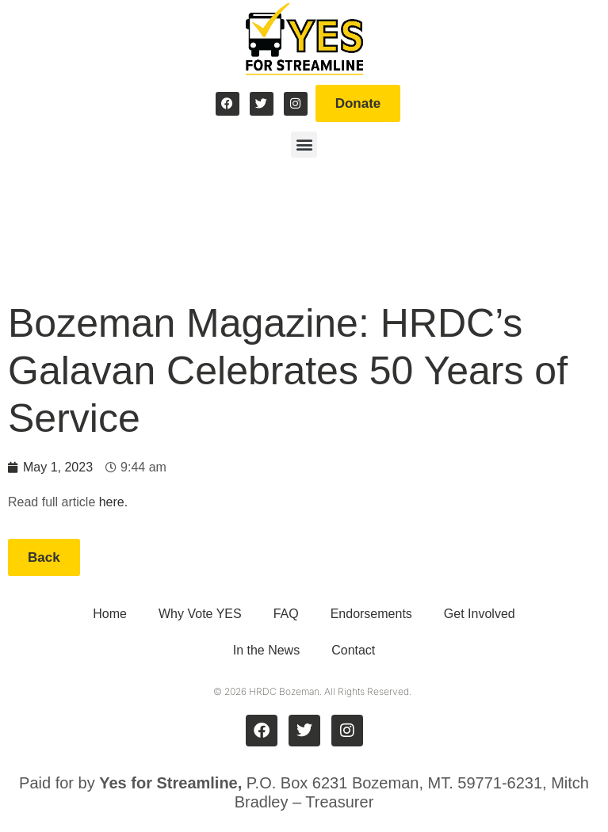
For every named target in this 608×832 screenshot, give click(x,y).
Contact (353, 650)
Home (110, 613)
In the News (266, 650)
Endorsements (371, 613)
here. (113, 502)
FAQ (286, 613)
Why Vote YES (200, 613)
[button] (304, 145)
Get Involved (479, 613)
